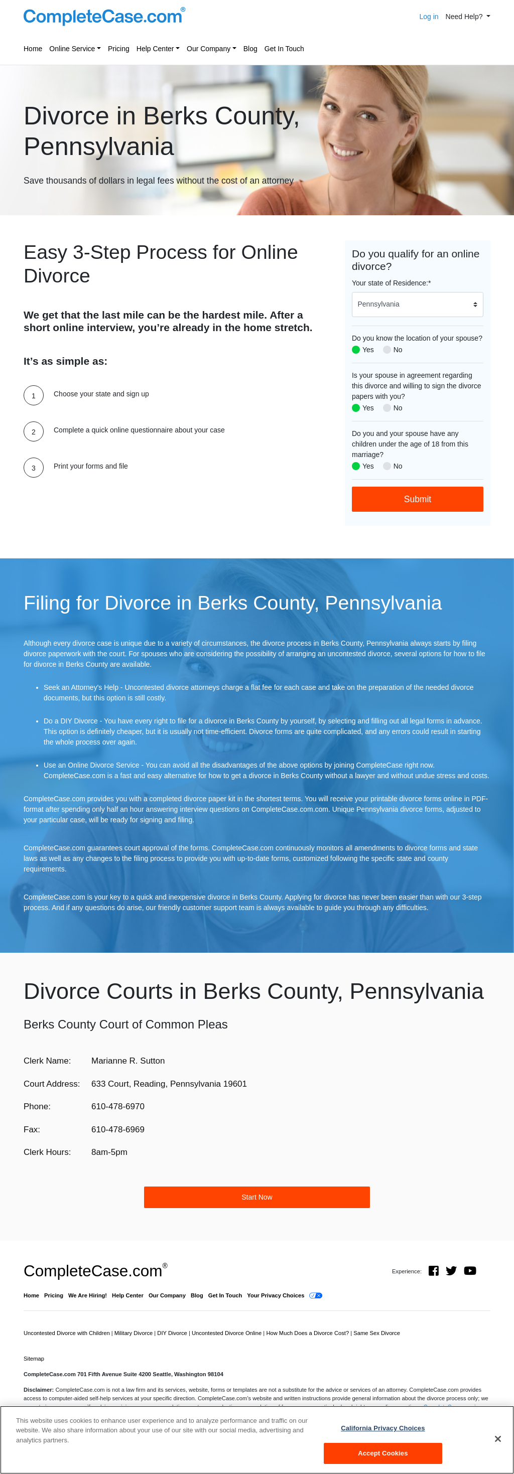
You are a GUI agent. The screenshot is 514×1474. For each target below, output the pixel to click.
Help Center (155, 49)
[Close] (498, 1439)
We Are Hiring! (87, 1295)
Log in (428, 17)
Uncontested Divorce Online (227, 1333)
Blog (250, 49)
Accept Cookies (383, 1453)
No (398, 350)
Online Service (72, 49)
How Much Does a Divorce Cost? (308, 1333)
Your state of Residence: (391, 283)
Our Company (208, 49)
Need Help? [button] (465, 17)
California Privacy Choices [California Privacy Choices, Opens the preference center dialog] (383, 1428)
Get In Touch (284, 49)
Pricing (119, 49)
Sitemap (34, 1359)
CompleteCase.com (96, 1271)
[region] (257, 1440)
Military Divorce (134, 1333)
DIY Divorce (173, 1333)
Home (33, 49)
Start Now (256, 1197)
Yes (368, 350)
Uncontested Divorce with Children (67, 1333)
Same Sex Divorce (376, 1333)
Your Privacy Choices (275, 1295)
